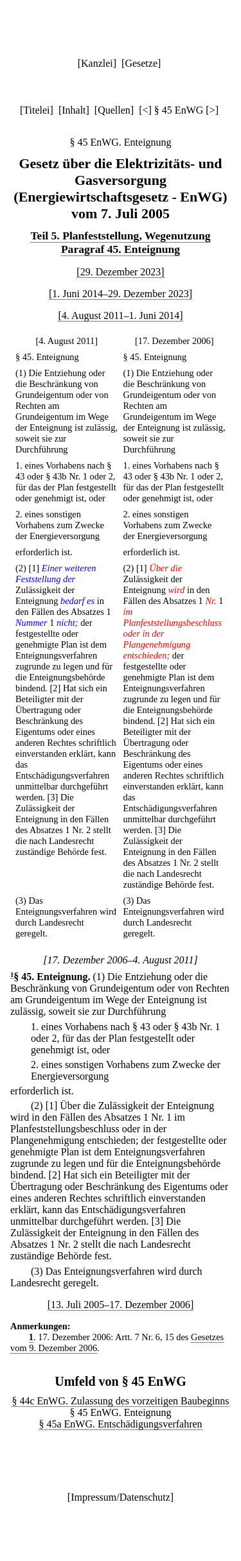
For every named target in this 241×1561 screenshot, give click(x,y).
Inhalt (73, 110)
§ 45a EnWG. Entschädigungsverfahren (120, 1424)
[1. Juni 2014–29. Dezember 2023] (120, 293)
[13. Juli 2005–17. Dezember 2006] (121, 1304)
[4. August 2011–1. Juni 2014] (120, 315)
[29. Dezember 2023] (120, 271)
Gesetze (141, 63)
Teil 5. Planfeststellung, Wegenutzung (120, 235)
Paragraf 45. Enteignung (120, 249)
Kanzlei (97, 63)
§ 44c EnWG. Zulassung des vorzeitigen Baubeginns (120, 1400)
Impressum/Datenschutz (120, 1497)
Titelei (36, 110)
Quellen (114, 110)
